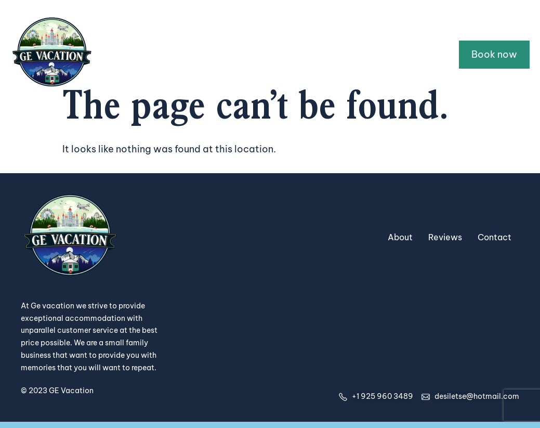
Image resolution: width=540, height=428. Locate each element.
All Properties (218, 54)
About (365, 54)
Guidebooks (297, 54)
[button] (297, 55)
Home (157, 54)
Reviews (445, 237)
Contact (419, 54)
